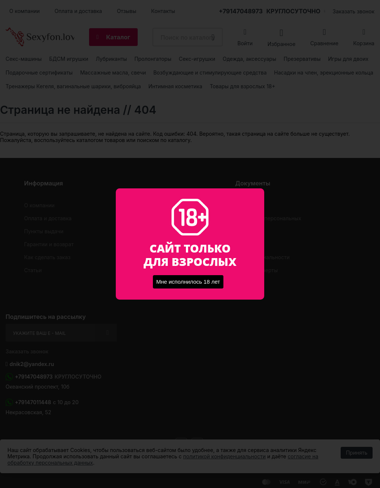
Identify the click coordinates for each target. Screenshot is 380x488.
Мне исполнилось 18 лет (188, 281)
